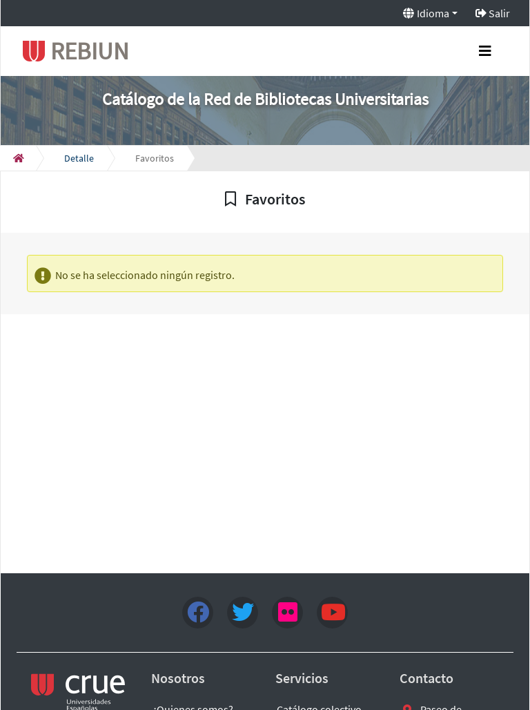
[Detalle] (79, 158)
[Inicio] (19, 158)
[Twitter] (242, 613)
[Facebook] (197, 613)
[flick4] (287, 613)
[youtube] (332, 613)
